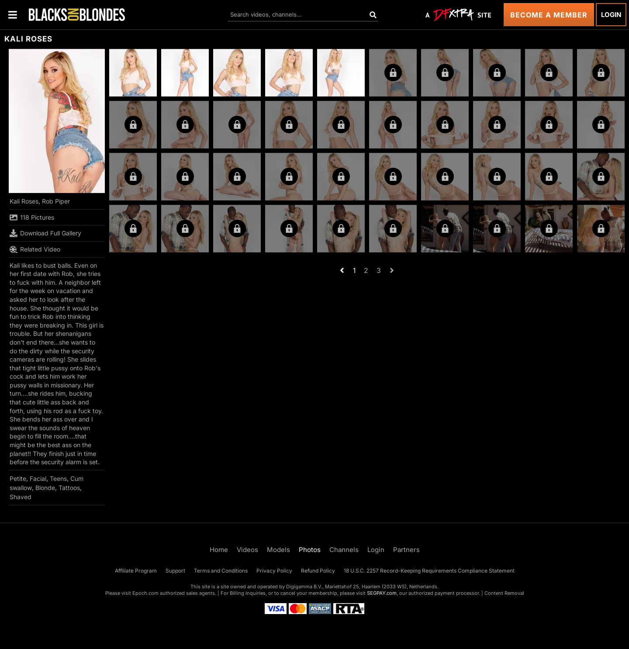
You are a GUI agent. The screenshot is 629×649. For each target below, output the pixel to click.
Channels (344, 549)
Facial (38, 478)
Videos (247, 549)
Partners (406, 549)
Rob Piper (56, 201)
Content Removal (504, 593)
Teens (58, 478)
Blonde (45, 487)
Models (278, 549)
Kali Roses (24, 201)
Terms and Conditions (221, 570)
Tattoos (69, 487)
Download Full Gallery (45, 233)
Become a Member (549, 14)
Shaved (20, 497)
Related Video (35, 249)
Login (611, 14)
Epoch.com (145, 593)
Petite (18, 478)
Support (175, 570)
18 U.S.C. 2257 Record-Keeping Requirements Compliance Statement (429, 570)
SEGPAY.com (382, 593)
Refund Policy (318, 570)
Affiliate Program (136, 570)
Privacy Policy (274, 570)
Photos (310, 549)
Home (219, 549)
